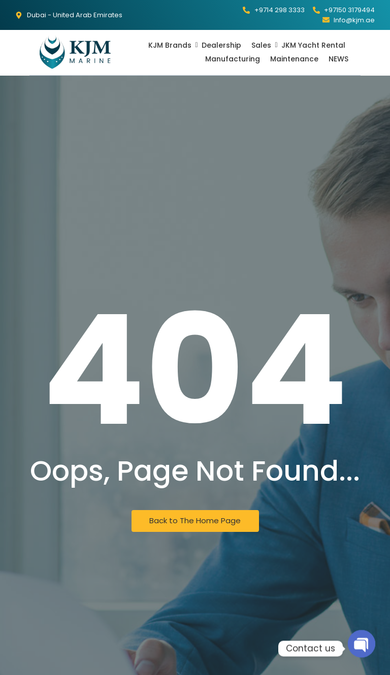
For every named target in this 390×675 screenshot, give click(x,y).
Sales (262, 45)
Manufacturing (232, 59)
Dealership (221, 45)
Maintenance (294, 59)
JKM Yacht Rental (313, 45)
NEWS (338, 59)
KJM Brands (170, 45)
